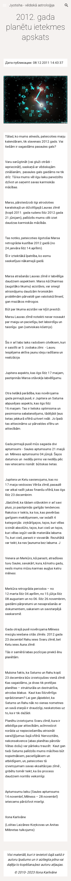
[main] (36, 27)
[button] (4, 5)
